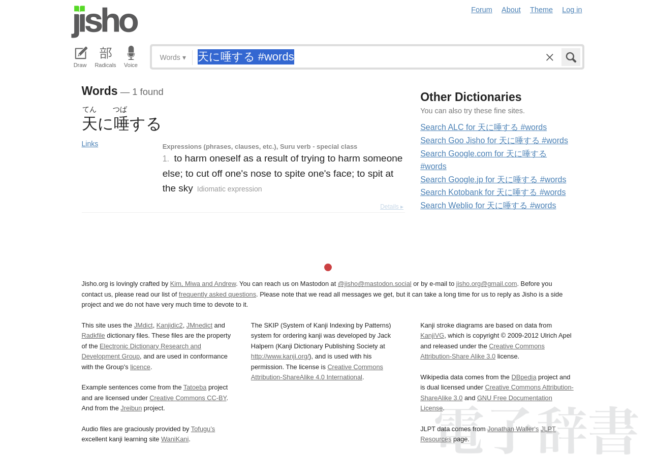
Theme (541, 10)
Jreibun (131, 408)
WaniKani (175, 439)
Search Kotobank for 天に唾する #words (493, 192)
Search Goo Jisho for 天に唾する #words (494, 140)
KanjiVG (432, 335)
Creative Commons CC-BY (187, 398)
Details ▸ (391, 206)
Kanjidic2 (170, 325)
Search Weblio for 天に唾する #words (488, 205)
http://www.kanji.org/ (280, 356)
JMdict (143, 325)
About (511, 10)
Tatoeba (195, 387)
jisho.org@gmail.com (486, 283)
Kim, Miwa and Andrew (203, 283)
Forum (481, 10)
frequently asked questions (217, 294)
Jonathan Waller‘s (513, 429)
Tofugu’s (203, 429)
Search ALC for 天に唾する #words (483, 127)
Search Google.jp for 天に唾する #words (493, 179)
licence (140, 367)
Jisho (104, 22)
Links (90, 144)
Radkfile (93, 335)
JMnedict (199, 325)
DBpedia (523, 377)
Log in (572, 10)
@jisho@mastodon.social (375, 283)
